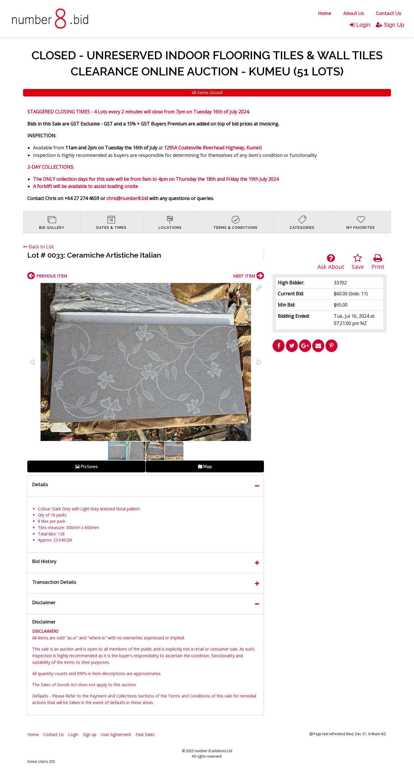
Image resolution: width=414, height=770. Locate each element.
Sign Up (390, 25)
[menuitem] (324, 13)
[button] (258, 288)
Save (358, 262)
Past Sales (145, 734)
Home (324, 13)
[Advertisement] (330, 395)
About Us (353, 13)
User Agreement (116, 734)
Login (360, 25)
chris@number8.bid (127, 198)
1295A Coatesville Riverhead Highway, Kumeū (213, 148)
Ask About (330, 262)
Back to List (38, 247)
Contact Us (388, 13)
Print (377, 262)
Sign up (89, 734)
